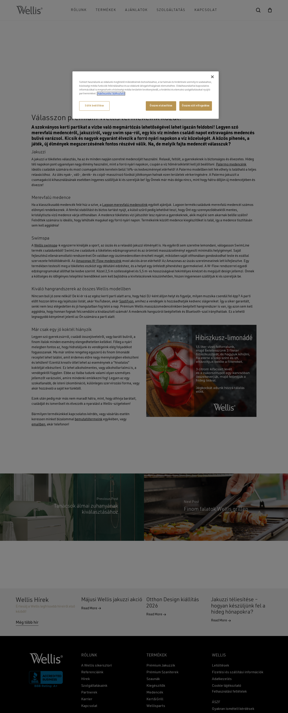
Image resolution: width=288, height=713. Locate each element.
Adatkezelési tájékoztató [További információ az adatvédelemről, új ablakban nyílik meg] (111, 93)
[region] (145, 95)
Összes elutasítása (161, 105)
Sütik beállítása (94, 105)
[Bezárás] (212, 77)
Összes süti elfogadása (195, 105)
